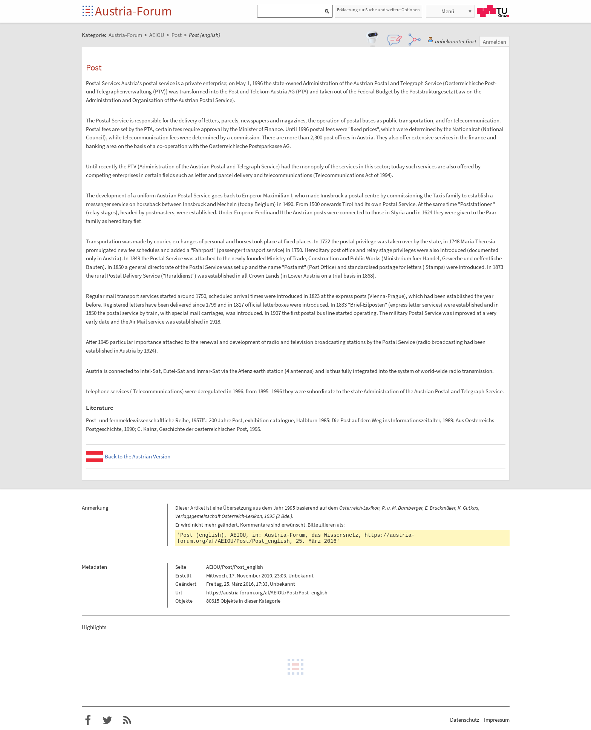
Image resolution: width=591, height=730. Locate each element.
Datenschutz (464, 719)
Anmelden (494, 41)
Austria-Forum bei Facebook (88, 720)
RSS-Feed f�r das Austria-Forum (127, 720)
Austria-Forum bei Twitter (107, 720)
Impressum (497, 719)
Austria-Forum (133, 11)
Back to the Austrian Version (137, 456)
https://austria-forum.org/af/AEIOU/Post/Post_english (267, 592)
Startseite (88, 11)
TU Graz (493, 11)
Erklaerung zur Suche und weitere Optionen (378, 9)
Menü (447, 11)
